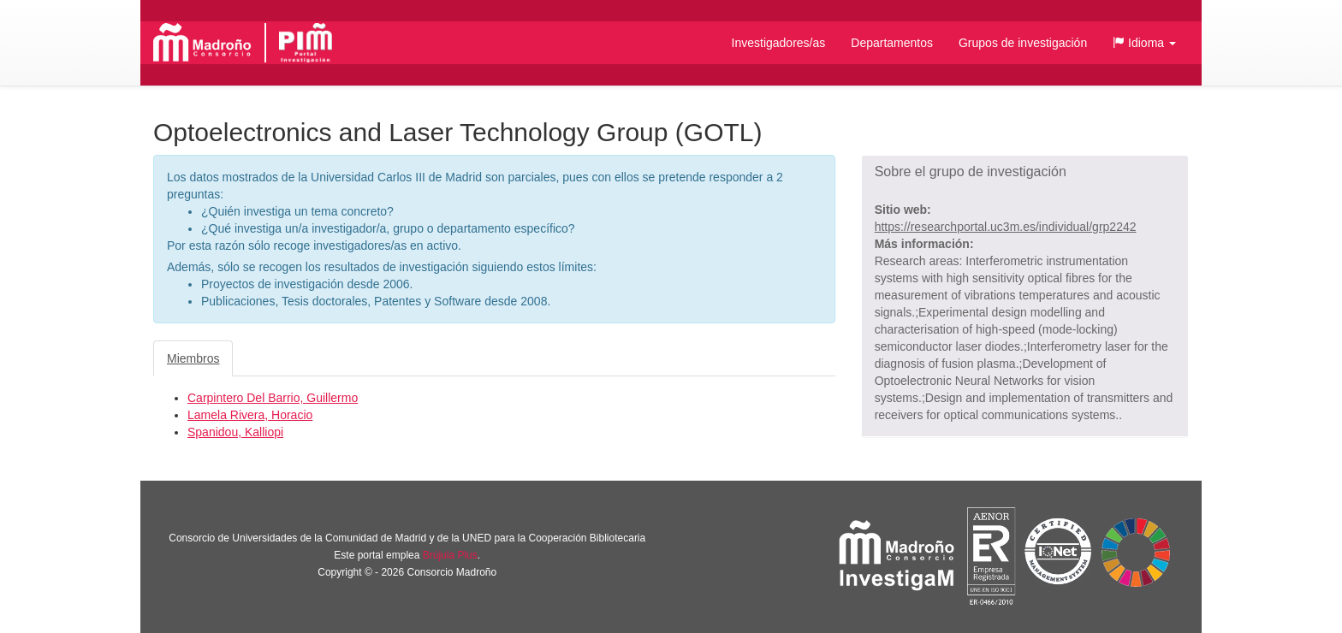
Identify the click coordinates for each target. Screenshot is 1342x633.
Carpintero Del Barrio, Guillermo (272, 398)
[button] (1144, 42)
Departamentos (892, 43)
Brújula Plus (450, 555)
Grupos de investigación (1023, 43)
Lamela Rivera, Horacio (249, 415)
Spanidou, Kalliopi (235, 432)
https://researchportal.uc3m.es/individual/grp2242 (1006, 227)
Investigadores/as (779, 43)
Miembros (193, 358)
